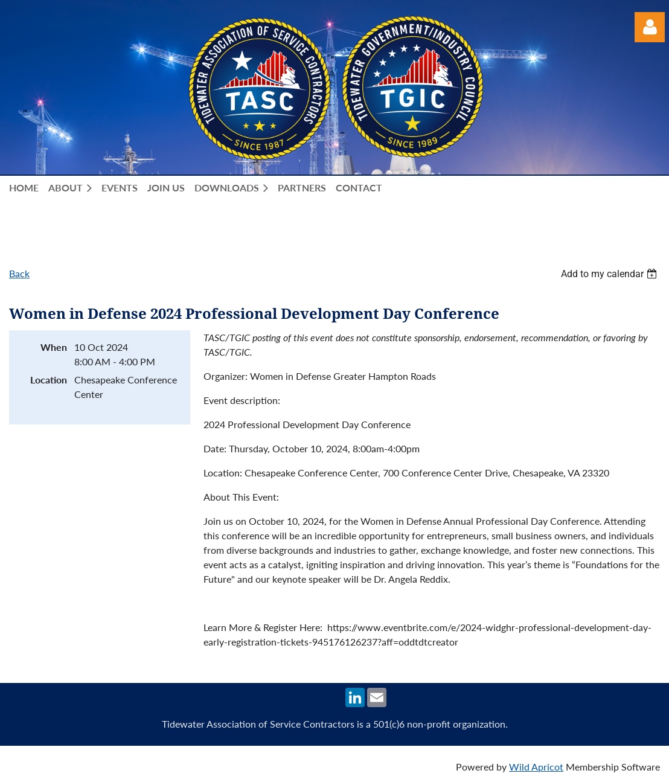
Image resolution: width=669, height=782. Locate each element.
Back (19, 273)
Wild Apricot (536, 766)
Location (48, 379)
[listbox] (610, 273)
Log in (650, 27)
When (53, 347)
